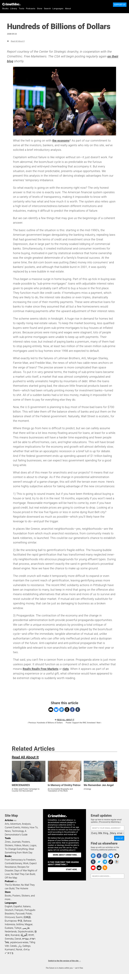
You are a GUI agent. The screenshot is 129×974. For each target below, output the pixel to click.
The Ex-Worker (12, 884)
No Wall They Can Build (23, 874)
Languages (57, 8)
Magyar (28, 924)
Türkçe (17, 927)
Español (17, 906)
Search (47, 8)
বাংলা (31, 935)
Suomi (19, 917)
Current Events (12, 827)
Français (18, 910)
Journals (16, 841)
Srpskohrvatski (25, 931)
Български (11, 920)
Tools (21, 8)
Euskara (9, 927)
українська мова (19, 942)
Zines (8, 841)
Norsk (19, 949)
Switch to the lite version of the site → (64, 961)
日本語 (27, 917)
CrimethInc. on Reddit (99, 867)
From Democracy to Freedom (20, 859)
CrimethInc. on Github (116, 855)
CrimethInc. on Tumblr (93, 861)
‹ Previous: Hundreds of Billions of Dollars (45, 723)
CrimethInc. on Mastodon (93, 855)
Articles (9, 820)
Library (13, 8)
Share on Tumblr (77, 709)
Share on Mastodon (61, 709)
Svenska (9, 938)
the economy (61, 140)
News (8, 831)
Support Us (119, 4)
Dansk (18, 938)
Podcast (9, 881)
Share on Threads (67, 709)
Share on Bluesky (56, 709)
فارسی (25, 927)
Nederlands (11, 931)
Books (5, 8)
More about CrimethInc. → (66, 855)
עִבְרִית (25, 938)
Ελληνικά (10, 917)
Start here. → (73, 869)
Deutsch (9, 910)
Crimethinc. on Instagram (105, 855)
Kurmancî (10, 949)
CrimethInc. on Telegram (105, 861)
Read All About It (18, 41)
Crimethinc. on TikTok (110, 861)
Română (15, 935)
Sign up (119, 838)
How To (34, 827)
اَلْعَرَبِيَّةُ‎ (24, 935)
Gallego (26, 945)
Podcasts (30, 8)
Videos (17, 845)
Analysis (26, 823)
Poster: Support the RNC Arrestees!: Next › (84, 723)
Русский (20, 913)
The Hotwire (21, 888)
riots (66, 669)
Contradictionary (13, 863)
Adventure (15, 823)
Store (39, 8)
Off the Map (11, 877)
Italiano (27, 906)
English (8, 906)
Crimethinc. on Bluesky (110, 855)
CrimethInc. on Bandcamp (99, 861)
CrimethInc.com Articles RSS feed (105, 867)
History (25, 827)
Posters (26, 841)
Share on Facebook (72, 709)
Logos (33, 845)
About (68, 8)
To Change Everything (16, 849)
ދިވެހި (19, 945)
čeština (20, 924)
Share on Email (50, 709)
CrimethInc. (11, 4)
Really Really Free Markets (40, 669)
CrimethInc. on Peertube (116, 861)
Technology (18, 831)
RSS (15, 820)
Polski (29, 913)
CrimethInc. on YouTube (93, 867)
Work (26, 863)
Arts (7, 823)
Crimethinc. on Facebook (99, 855)
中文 (20, 920)
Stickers (9, 845)
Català (13, 945)
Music (25, 845)
